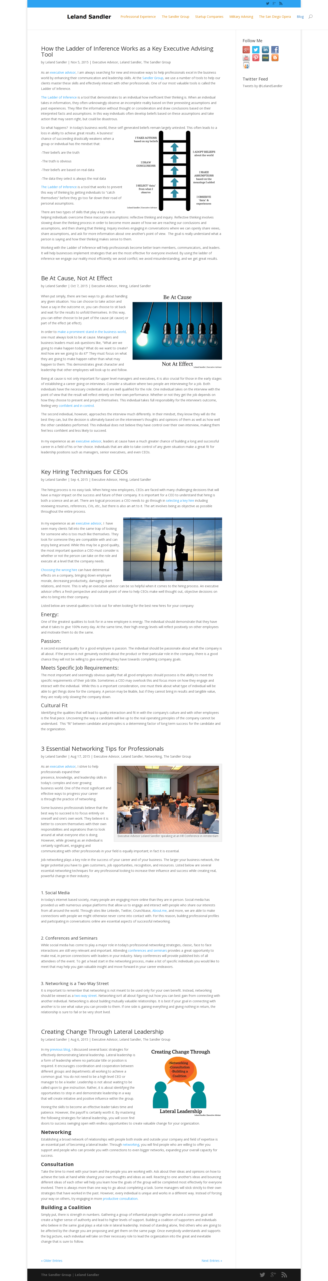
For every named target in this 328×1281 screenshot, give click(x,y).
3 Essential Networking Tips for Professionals (102, 748)
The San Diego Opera (249, 16)
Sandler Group (152, 78)
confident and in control (76, 405)
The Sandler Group (150, 16)
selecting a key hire (180, 500)
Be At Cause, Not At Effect (76, 278)
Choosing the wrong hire (59, 570)
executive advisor (63, 72)
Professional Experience (112, 16)
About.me (159, 910)
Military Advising (215, 16)
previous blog (60, 1049)
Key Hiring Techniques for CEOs (84, 472)
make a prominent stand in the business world (92, 332)
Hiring (123, 286)
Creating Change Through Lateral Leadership (102, 1031)
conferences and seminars (147, 950)
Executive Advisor (105, 62)
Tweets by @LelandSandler (262, 86)
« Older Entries (51, 1260)
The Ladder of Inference (59, 97)
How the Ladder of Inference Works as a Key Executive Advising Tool (127, 51)
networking (131, 1144)
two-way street (85, 995)
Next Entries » (212, 1260)
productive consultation (120, 1198)
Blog (274, 16)
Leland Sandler (56, 62)
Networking (153, 756)
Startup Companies (183, 16)
